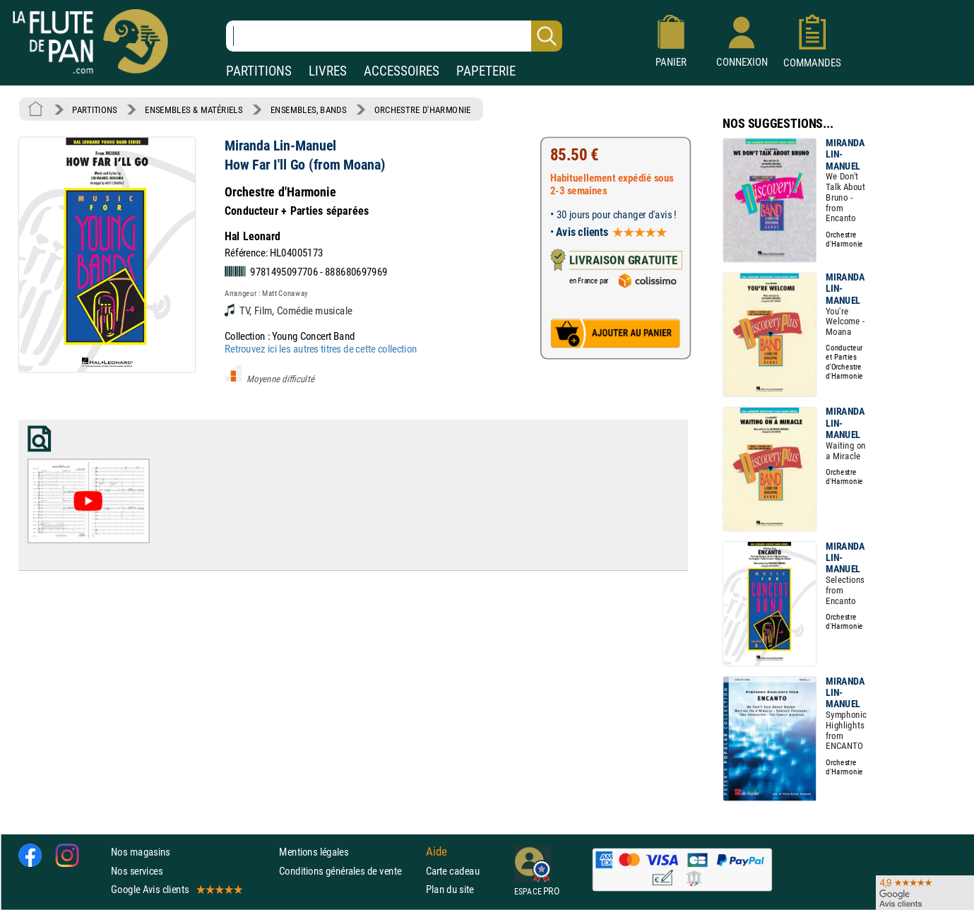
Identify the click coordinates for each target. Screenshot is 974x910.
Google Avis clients (176, 889)
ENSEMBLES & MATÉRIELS (194, 109)
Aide (436, 852)
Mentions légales (313, 852)
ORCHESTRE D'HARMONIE (422, 109)
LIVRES (328, 71)
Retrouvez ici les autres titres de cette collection (321, 349)
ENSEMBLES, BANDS (308, 109)
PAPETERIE (486, 71)
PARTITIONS (259, 71)
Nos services (136, 871)
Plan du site (450, 889)
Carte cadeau (453, 871)
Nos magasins (140, 852)
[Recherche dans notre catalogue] (394, 36)
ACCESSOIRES (401, 71)
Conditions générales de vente (349, 871)
